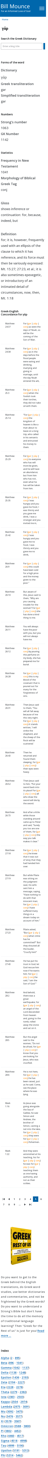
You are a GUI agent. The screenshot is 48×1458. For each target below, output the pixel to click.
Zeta (4, 1382)
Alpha (5, 1358)
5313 (25, 1450)
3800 (27, 1426)
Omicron (7, 1426)
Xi (2, 1421)
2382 (23, 1392)
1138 (13, 1372)
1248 (22, 1372)
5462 (19, 1455)
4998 (23, 1440)
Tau (3, 1445)
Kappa (5, 1402)
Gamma (6, 1367)
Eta (3, 1387)
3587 (17, 1421)
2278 (19, 1387)
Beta (4, 1363)
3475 (19, 1411)
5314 (10, 1455)
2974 (23, 1402)
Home (5, 19)
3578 (8, 1421)
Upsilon (6, 1450)
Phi (3, 1455)
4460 (11, 1436)
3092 (10, 1411)
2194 (12, 1382)
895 (17, 1358)
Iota (4, 1397)
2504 (15, 1402)
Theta (5, 1392)
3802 (8, 1431)
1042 (16, 1367)
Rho (3, 1436)
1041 (19, 1363)
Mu (3, 1411)
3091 (26, 1406)
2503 (20, 1397)
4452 (17, 1431)
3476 (10, 1416)
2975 (17, 1406)
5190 (20, 1445)
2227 (21, 1382)
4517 (20, 1436)
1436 (16, 1377)
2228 (10, 1387)
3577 (19, 1416)
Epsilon (6, 1377)
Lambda (6, 1406)
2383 (11, 1397)
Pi (2, 1431)
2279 (14, 1392)
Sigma (5, 1440)
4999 (11, 1445)
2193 (25, 1377)
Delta (5, 1372)
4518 (14, 1440)
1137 (25, 1367)
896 (11, 1363)
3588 (18, 1426)
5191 (16, 1450)
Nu (3, 1416)
